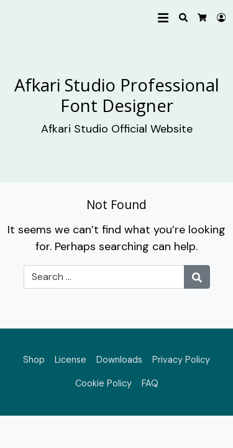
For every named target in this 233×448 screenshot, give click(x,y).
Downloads (119, 359)
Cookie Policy (103, 383)
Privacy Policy (181, 359)
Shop (34, 359)
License (70, 359)
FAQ (150, 383)
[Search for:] (104, 277)
